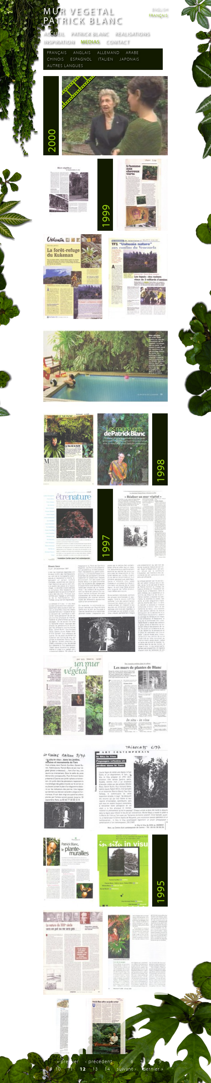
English (160, 9)
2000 (51, 140)
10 (58, 1069)
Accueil (53, 33)
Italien (105, 59)
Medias (90, 41)
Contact (117, 41)
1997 (105, 546)
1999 (105, 216)
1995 (160, 892)
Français (158, 15)
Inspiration (58, 41)
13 (95, 1069)
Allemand (108, 52)
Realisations (132, 33)
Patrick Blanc (90, 33)
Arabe (132, 52)
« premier (68, 1061)
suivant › (126, 1069)
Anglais (82, 52)
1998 (160, 471)
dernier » (153, 1069)
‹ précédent (98, 1061)
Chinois (55, 59)
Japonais (129, 59)
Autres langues (65, 65)
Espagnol (81, 59)
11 (70, 1069)
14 (107, 1069)
